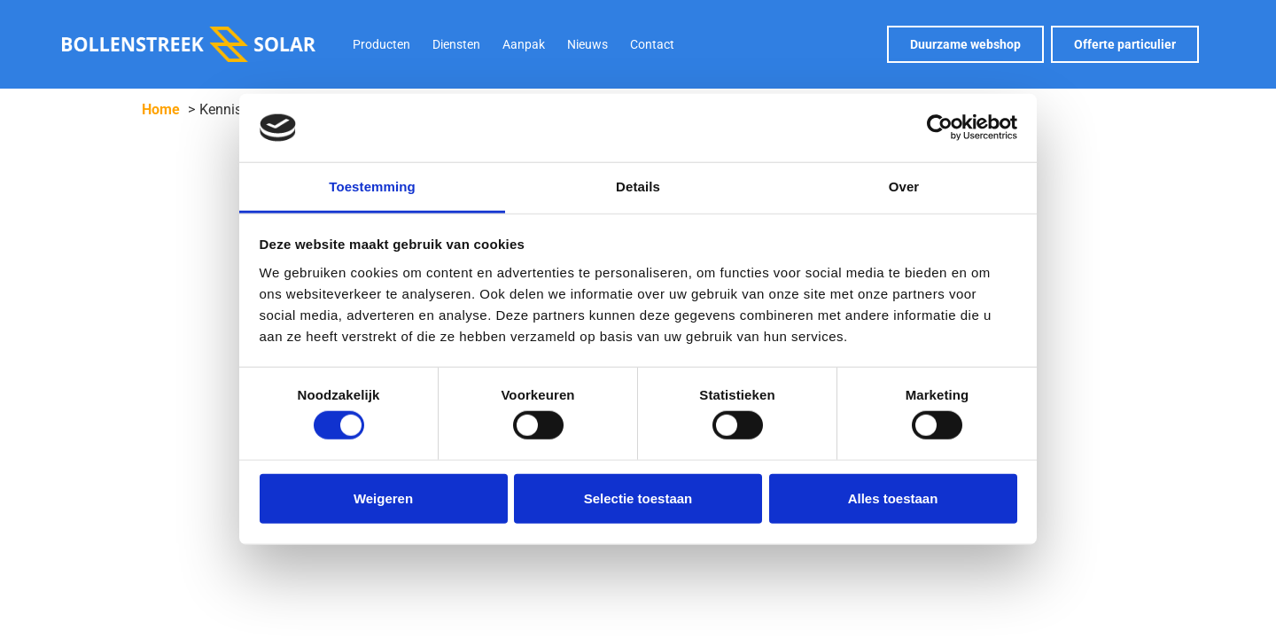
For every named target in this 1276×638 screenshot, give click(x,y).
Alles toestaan (893, 497)
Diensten (456, 44)
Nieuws (587, 44)
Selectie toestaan (638, 497)
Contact (652, 44)
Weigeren (383, 497)
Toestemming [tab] (372, 186)
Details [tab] (638, 186)
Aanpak (523, 44)
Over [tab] (904, 186)
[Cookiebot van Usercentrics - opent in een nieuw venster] (939, 127)
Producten (381, 44)
